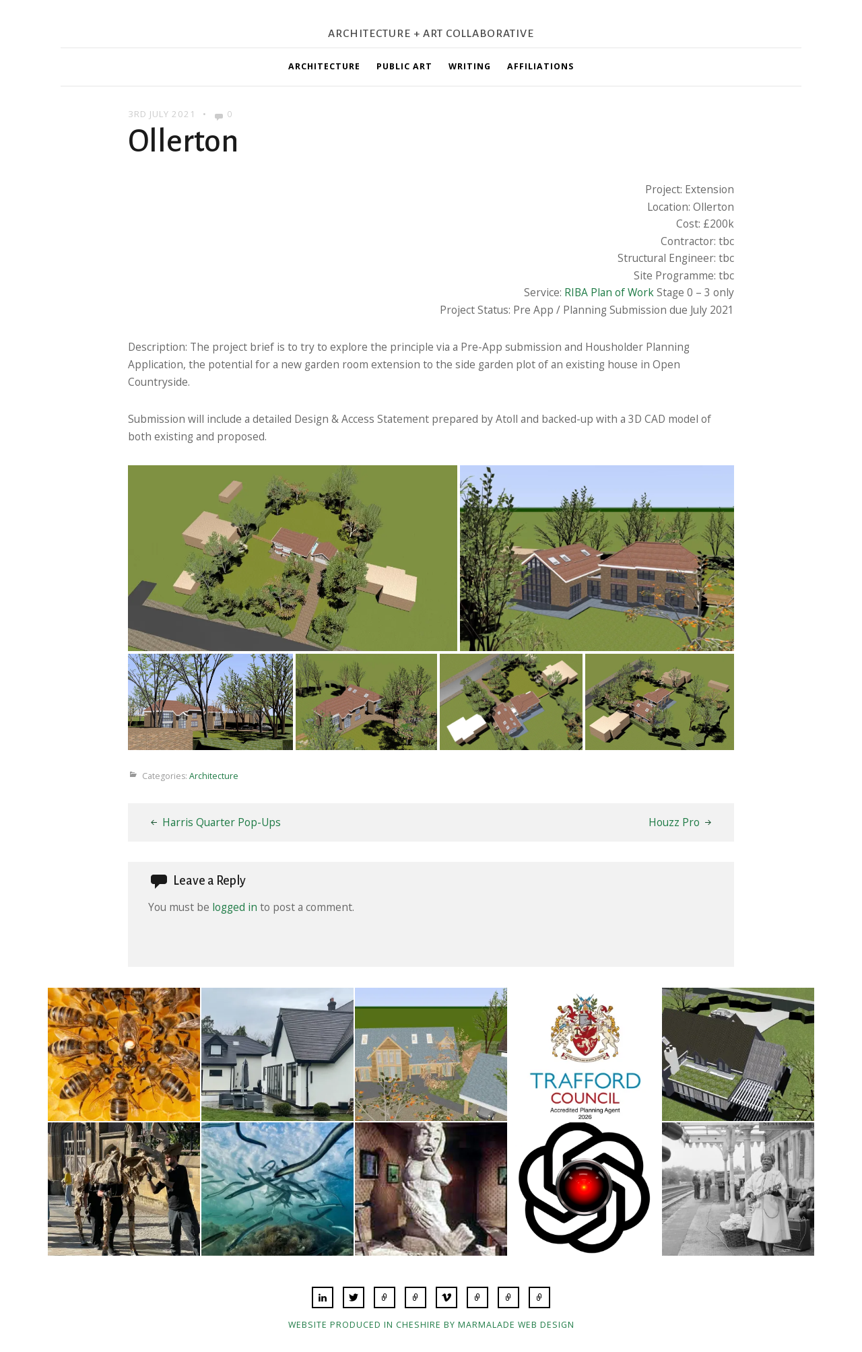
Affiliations (540, 66)
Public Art (404, 66)
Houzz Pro (674, 822)
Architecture (324, 66)
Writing (470, 66)
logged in (234, 907)
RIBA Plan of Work (609, 292)
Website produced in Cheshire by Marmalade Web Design (431, 1324)
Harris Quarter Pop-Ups (221, 822)
